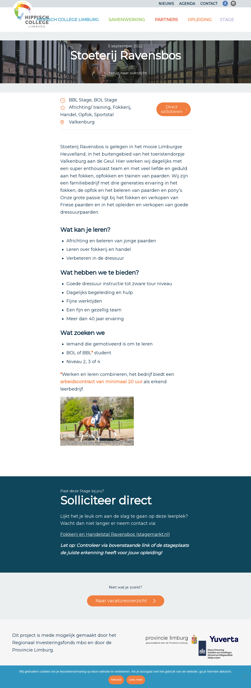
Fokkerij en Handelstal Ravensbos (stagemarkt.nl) (115, 534)
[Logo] (30, 13)
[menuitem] (166, 3)
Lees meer (136, 679)
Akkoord (116, 679)
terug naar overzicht (128, 73)
